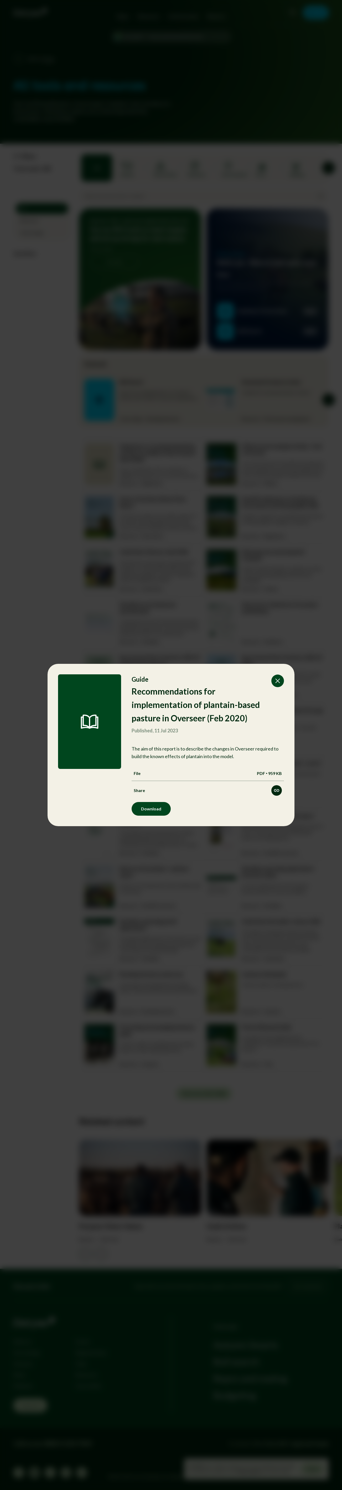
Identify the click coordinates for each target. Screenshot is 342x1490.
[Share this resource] (276, 790)
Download (151, 808)
